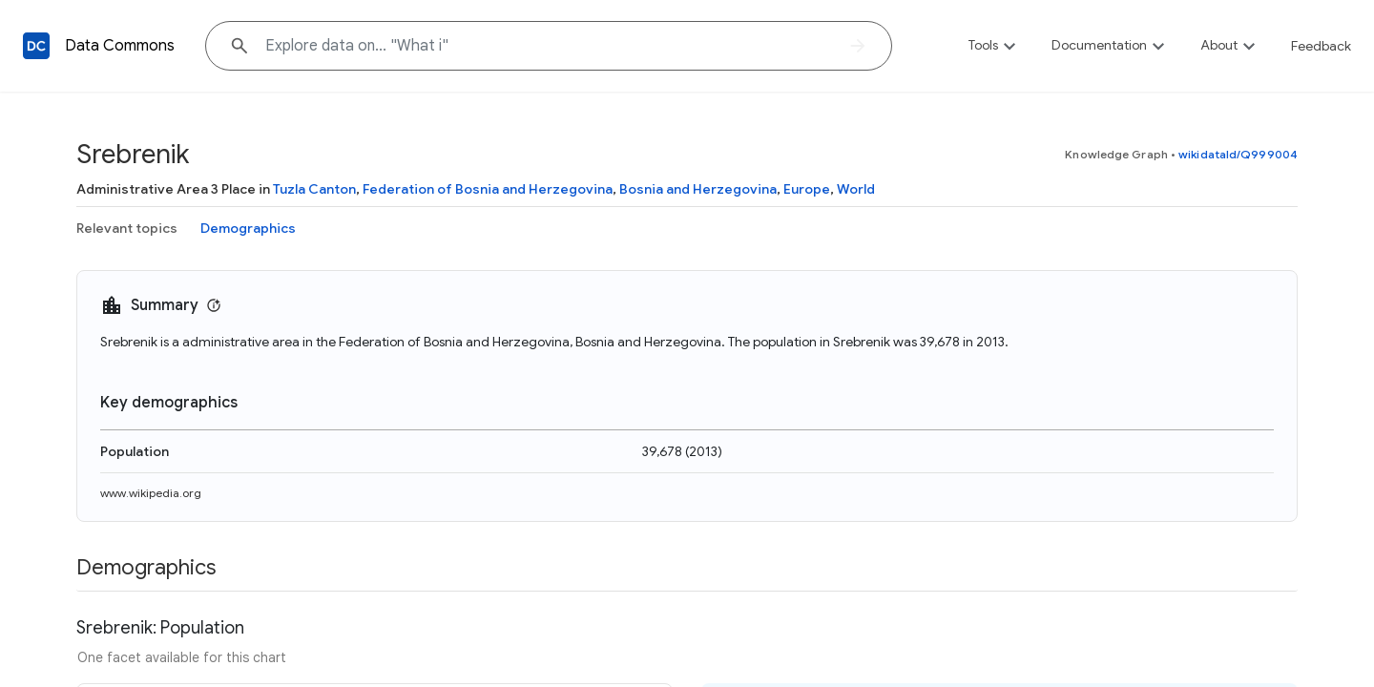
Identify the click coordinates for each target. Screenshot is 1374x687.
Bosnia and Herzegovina (698, 189)
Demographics (248, 228)
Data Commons (120, 45)
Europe (806, 189)
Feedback (1321, 45)
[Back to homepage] (36, 45)
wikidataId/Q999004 (1238, 154)
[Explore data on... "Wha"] (548, 46)
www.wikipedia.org (150, 493)
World (856, 189)
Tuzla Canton (314, 189)
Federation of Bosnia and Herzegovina (488, 189)
